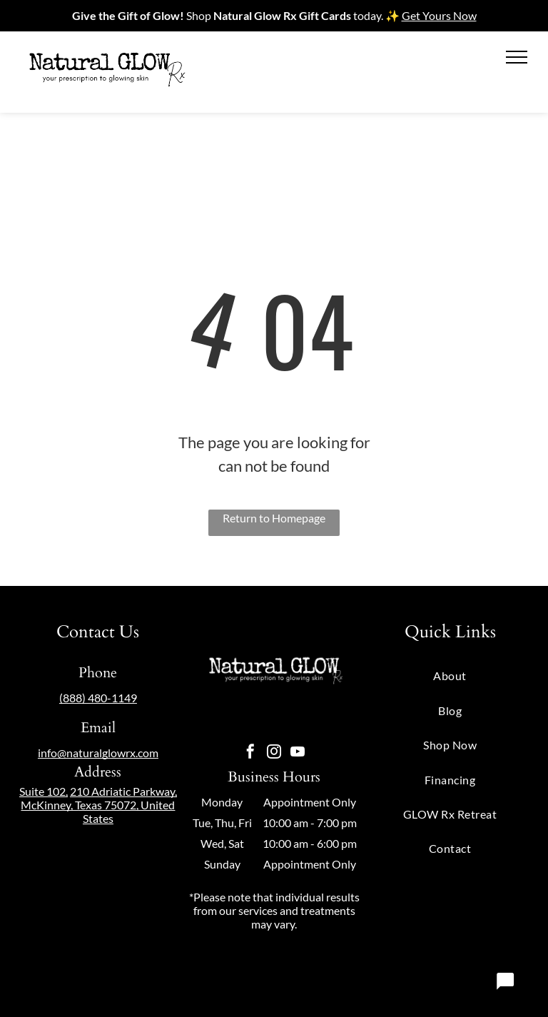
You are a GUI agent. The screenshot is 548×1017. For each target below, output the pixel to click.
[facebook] (250, 753)
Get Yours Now (439, 15)
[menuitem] (450, 675)
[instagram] (274, 753)
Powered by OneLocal (237, 977)
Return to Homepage (274, 518)
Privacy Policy (327, 977)
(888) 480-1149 (98, 697)
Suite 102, (43, 791)
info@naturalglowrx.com (98, 752)
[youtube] (297, 753)
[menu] (516, 57)
